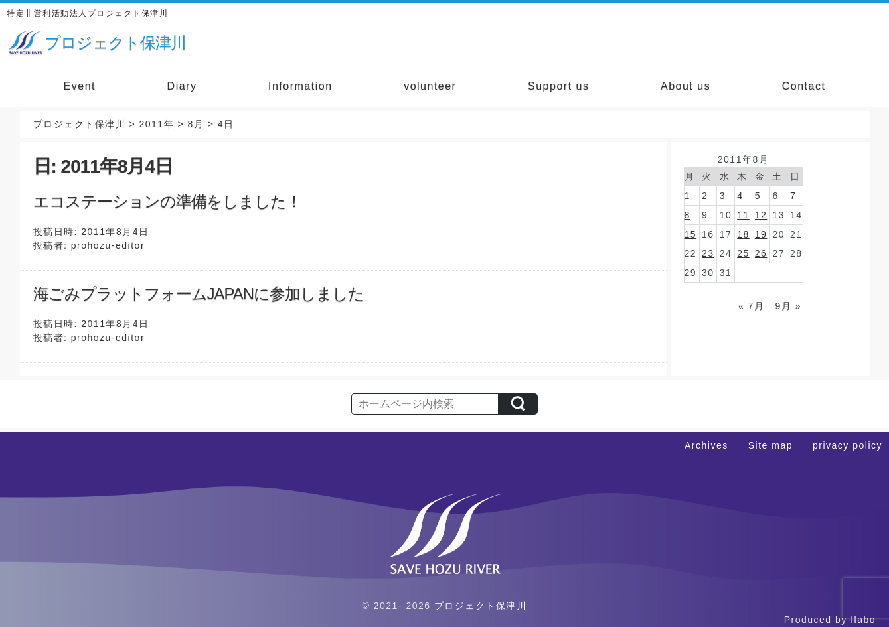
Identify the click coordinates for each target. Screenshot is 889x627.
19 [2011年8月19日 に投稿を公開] (761, 234)
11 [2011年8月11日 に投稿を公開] (743, 215)
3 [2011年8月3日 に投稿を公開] (723, 195)
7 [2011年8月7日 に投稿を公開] (793, 195)
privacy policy (847, 445)
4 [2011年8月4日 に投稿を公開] (740, 195)
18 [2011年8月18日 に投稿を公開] (743, 234)
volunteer (430, 86)
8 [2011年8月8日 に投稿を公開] (687, 215)
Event (80, 86)
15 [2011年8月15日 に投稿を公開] (691, 234)
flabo (863, 619)
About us (685, 86)
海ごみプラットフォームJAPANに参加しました (198, 294)
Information (300, 86)
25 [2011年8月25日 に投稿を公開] (743, 253)
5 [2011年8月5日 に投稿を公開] (758, 195)
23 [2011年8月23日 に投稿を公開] (708, 253)
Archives (706, 445)
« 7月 (751, 306)
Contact (804, 86)
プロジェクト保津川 (480, 605)
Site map (770, 445)
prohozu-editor (108, 245)
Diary (182, 86)
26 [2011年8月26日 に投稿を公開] (761, 253)
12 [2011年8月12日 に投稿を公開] (761, 215)
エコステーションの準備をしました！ (167, 201)
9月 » (788, 306)
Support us (558, 86)
